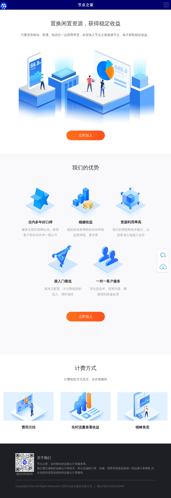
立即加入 (86, 135)
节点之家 (85, 5)
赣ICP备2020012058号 (111, 486)
